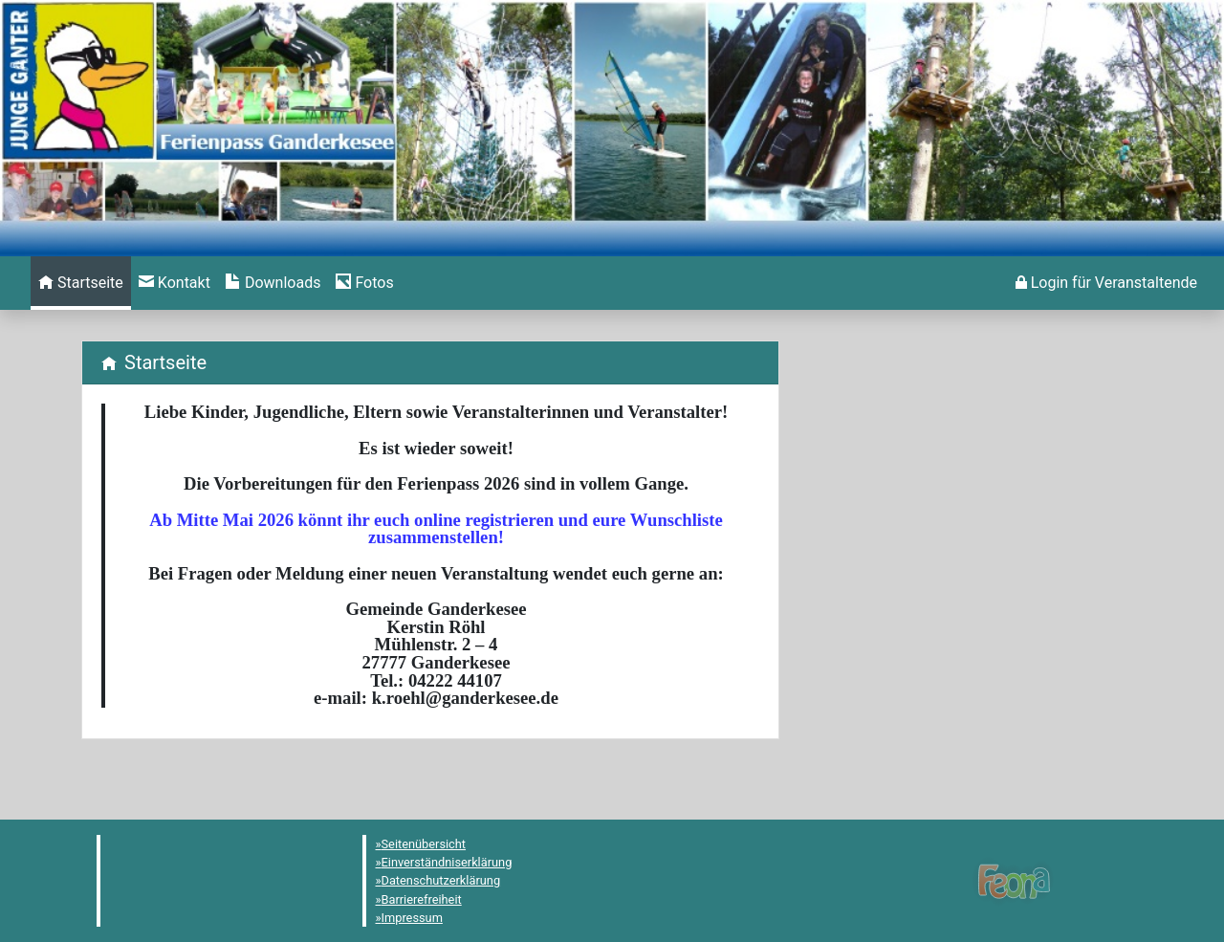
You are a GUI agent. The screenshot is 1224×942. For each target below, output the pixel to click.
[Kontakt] (174, 283)
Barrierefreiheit (422, 899)
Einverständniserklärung (447, 862)
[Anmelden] (1106, 283)
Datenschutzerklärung (441, 880)
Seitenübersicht (424, 844)
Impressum (412, 917)
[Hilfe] (364, 283)
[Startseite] (81, 283)
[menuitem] (81, 283)
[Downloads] (273, 283)
